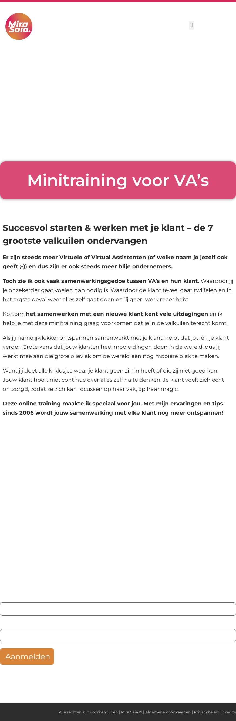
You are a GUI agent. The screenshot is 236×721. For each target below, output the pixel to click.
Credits (229, 712)
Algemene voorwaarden (168, 712)
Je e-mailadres (18, 624)
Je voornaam (16, 597)
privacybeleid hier (174, 679)
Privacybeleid (206, 712)
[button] (191, 25)
